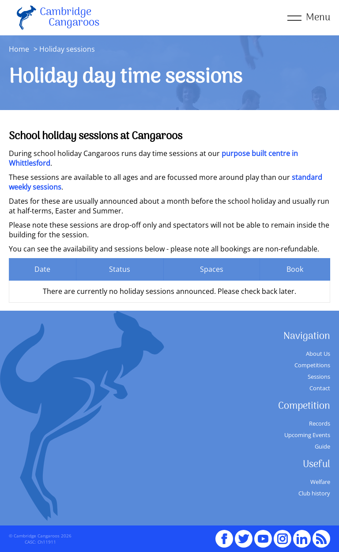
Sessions (319, 377)
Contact (319, 388)
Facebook (224, 535)
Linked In (302, 539)
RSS (321, 535)
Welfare (320, 482)
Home (19, 49)
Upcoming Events (307, 435)
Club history (314, 493)
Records (319, 423)
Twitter (243, 535)
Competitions (312, 365)
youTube (263, 535)
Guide (322, 446)
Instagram (282, 535)
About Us (318, 354)
